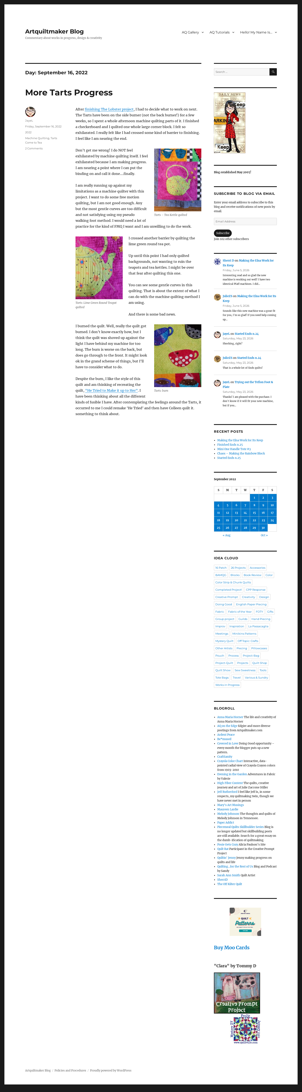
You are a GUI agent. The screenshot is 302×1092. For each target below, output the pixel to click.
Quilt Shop (259, 663)
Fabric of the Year (240, 611)
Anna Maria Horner (230, 717)
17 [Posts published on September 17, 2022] (272, 513)
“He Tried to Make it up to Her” (111, 390)
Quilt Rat (223, 849)
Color (269, 575)
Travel (237, 677)
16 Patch (221, 567)
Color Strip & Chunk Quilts (233, 582)
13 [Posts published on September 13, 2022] (236, 513)
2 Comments (34, 148)
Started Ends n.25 (229, 458)
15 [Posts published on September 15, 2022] (254, 513)
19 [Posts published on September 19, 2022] (227, 520)
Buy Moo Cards (232, 947)
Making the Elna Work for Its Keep (240, 440)
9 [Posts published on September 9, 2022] (263, 505)
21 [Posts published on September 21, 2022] (245, 520)
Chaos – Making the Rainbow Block (241, 453)
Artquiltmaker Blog (54, 31)
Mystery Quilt (224, 641)
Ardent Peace (226, 735)
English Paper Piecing (251, 604)
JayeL (29, 120)
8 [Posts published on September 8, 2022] (254, 505)
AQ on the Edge (227, 726)
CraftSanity (224, 756)
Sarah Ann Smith (228, 875)
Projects (242, 663)
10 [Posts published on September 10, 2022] (272, 505)
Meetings (221, 633)
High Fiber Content (230, 783)
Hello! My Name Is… (256, 32)
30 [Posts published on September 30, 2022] (263, 528)
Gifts (270, 611)
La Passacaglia (258, 626)
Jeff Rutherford (227, 792)
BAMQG (220, 575)
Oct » (264, 535)
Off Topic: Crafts (248, 641)
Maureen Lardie (227, 809)
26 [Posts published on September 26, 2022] (227, 528)
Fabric (219, 611)
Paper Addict (225, 822)
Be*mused (224, 739)
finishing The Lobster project (109, 109)
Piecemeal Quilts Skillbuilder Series (240, 827)
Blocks (235, 575)
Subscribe (222, 233)
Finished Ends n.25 (230, 445)
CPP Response (256, 589)
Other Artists (223, 648)
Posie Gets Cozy (227, 844)
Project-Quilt (224, 663)
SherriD (222, 880)
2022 (28, 132)
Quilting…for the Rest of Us (235, 866)
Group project (224, 619)
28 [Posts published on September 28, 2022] (245, 528)
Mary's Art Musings (230, 805)
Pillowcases (259, 648)
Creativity (248, 597)
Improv (220, 626)
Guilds (242, 619)
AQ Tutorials (220, 32)
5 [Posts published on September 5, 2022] (227, 505)
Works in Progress (227, 685)
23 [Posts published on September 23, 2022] (263, 520)
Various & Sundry (256, 677)
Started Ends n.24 (247, 334)
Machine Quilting (37, 138)
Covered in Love (227, 743)
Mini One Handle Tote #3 (234, 449)
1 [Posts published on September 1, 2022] (254, 497)
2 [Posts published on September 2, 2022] (263, 497)
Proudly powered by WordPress (110, 1070)
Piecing (242, 648)
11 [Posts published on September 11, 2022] (218, 513)
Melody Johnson (228, 814)
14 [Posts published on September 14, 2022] (245, 513)
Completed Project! (228, 589)
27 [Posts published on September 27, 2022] (236, 528)
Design (264, 597)
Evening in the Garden (232, 774)
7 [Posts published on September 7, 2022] (245, 505)
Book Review (252, 575)
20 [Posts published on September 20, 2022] (236, 520)
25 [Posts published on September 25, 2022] (218, 528)
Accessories (257, 567)
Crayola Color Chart (230, 761)
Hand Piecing (260, 619)
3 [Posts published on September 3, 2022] (272, 497)
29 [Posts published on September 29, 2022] (254, 528)
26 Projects (238, 567)
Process (233, 655)
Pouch (219, 655)
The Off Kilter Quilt (229, 884)
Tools (263, 670)
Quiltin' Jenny (226, 858)
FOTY (259, 611)
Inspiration (236, 626)
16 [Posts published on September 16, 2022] (263, 513)
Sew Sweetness (245, 670)
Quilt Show (222, 670)
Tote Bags (222, 677)
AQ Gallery (190, 32)
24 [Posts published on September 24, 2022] (272, 520)
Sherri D (228, 260)
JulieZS (227, 296)
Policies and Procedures (70, 1070)
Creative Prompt (226, 597)
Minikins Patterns (244, 633)
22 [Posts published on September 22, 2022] (254, 520)
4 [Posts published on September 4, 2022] (218, 505)
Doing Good (223, 604)
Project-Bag (251, 655)
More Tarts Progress (69, 92)
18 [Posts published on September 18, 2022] (218, 520)
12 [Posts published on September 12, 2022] (227, 513)
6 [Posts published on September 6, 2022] (236, 505)
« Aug (226, 535)
